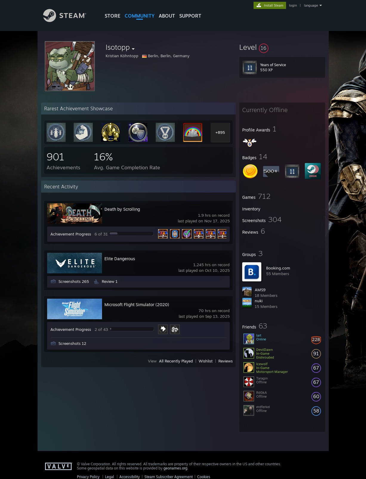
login (293, 5)
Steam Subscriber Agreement (168, 477)
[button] (282, 47)
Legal (109, 477)
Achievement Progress (70, 234)
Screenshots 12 (72, 343)
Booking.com (278, 268)
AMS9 (260, 289)
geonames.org (175, 468)
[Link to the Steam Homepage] (69, 20)
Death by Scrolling (122, 209)
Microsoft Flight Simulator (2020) (136, 304)
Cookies (203, 477)
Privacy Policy (88, 477)
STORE (113, 16)
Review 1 (110, 281)
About (167, 16)
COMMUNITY (140, 16)
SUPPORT (190, 16)
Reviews (225, 361)
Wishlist (206, 361)
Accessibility (129, 477)
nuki (258, 300)
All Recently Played (176, 361)
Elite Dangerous (119, 258)
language (311, 5)
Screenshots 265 (73, 281)
